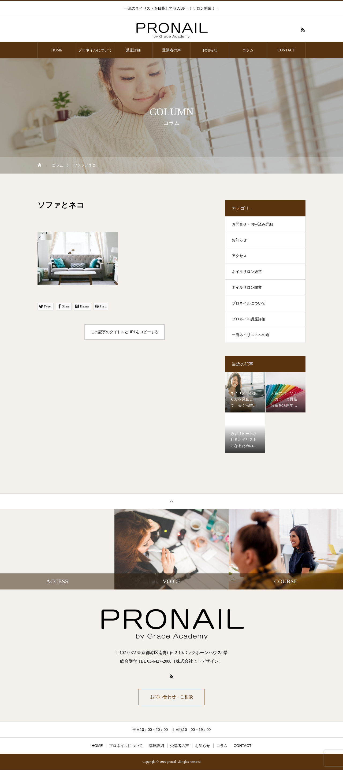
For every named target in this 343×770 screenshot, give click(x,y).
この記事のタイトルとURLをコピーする (124, 332)
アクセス (239, 256)
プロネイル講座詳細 (249, 319)
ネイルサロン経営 (247, 272)
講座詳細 (133, 50)
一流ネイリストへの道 (250, 335)
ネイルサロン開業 (247, 288)
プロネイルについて (95, 50)
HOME (56, 50)
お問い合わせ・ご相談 (171, 697)
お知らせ (209, 50)
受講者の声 (171, 50)
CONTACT (286, 50)
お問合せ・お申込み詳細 (252, 224)
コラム (247, 50)
